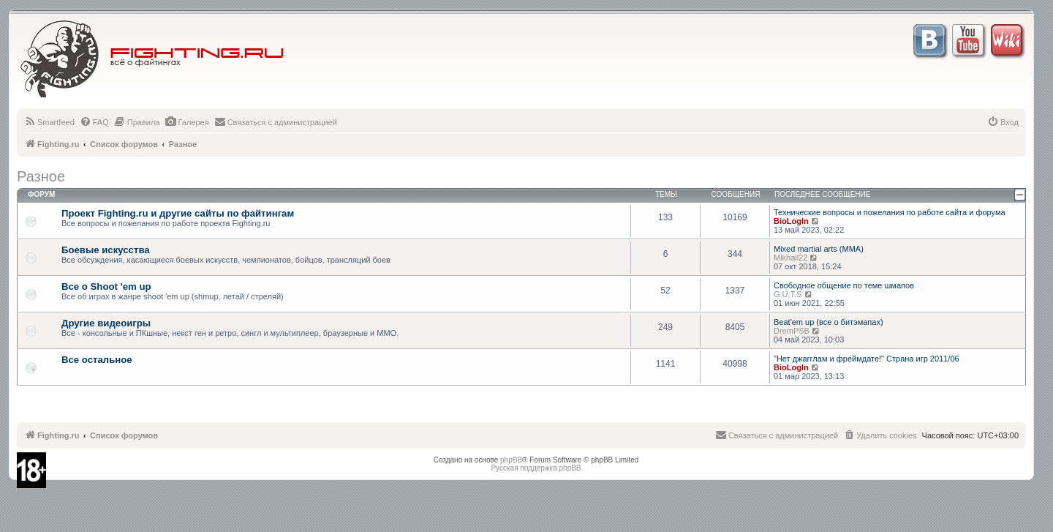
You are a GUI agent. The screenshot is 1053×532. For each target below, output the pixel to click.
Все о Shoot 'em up (106, 286)
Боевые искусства (105, 249)
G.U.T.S (788, 294)
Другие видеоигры (106, 323)
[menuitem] (49, 122)
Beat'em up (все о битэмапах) (828, 322)
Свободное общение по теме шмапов (844, 285)
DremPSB (791, 330)
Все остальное (96, 359)
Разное (41, 176)
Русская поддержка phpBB (536, 468)
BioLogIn (791, 221)
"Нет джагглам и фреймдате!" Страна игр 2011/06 (866, 358)
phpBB (511, 460)
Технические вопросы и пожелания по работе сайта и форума (889, 212)
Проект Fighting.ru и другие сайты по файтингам (177, 213)
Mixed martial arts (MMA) (819, 248)
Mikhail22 (790, 257)
